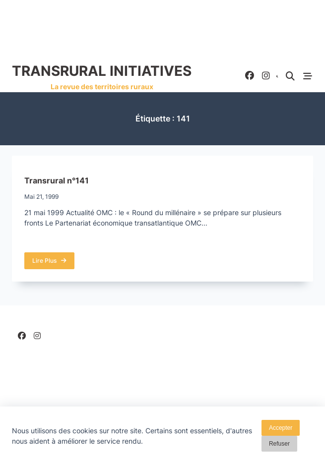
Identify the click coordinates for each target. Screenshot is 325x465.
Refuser (279, 443)
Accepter (280, 427)
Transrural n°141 (56, 180)
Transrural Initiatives (102, 70)
